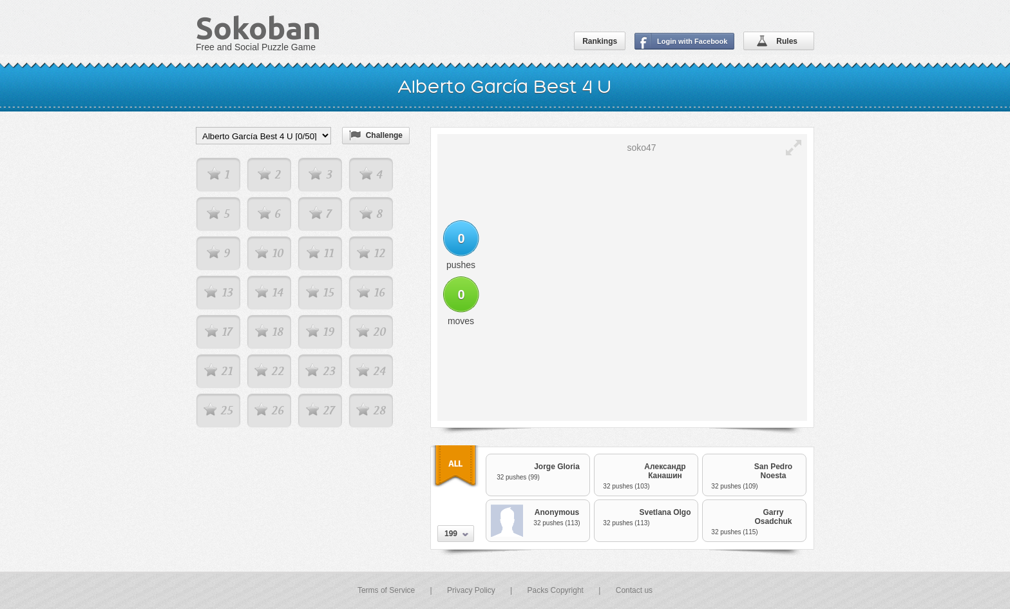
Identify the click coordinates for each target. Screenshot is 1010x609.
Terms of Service (386, 590)
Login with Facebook (692, 41)
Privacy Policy (471, 590)
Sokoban (258, 27)
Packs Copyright (556, 590)
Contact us (634, 590)
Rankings (599, 41)
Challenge (384, 135)
